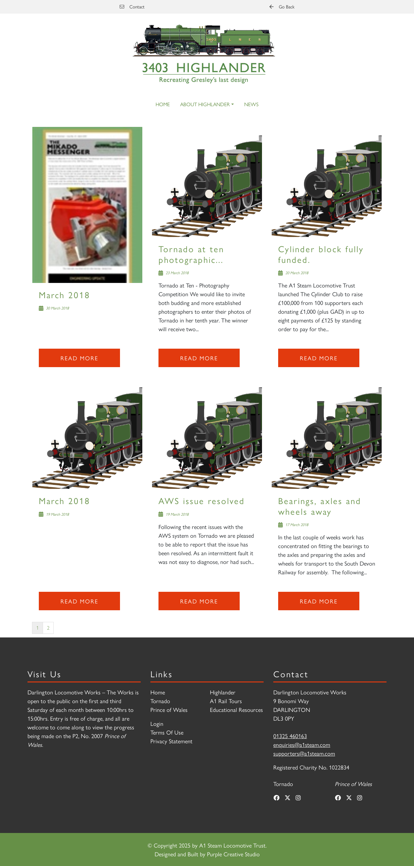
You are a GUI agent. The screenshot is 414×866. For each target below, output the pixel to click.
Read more (79, 358)
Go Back (281, 6)
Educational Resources (236, 709)
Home (163, 104)
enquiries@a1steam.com (301, 744)
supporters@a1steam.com (304, 753)
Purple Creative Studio (233, 854)
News (251, 104)
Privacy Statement (171, 741)
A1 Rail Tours (226, 701)
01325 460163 (290, 736)
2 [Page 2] (48, 627)
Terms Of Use (166, 732)
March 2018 (64, 294)
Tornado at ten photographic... (191, 253)
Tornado (160, 701)
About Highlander (205, 104)
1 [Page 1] (37, 627)
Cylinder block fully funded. (321, 253)
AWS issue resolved (201, 500)
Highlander (222, 692)
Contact (132, 6)
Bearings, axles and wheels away (319, 505)
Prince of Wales (169, 709)
